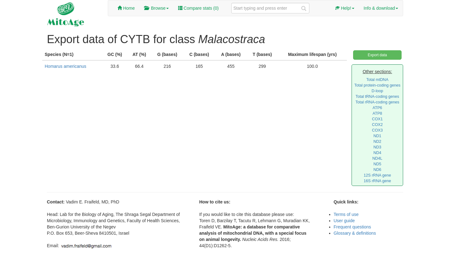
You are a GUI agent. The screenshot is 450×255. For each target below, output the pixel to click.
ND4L (377, 158)
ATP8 (377, 113)
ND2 (377, 141)
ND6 (377, 170)
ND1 (377, 136)
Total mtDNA (377, 80)
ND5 (377, 164)
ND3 (377, 147)
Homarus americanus (65, 66)
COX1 (377, 119)
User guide (344, 220)
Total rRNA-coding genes (377, 102)
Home (126, 8)
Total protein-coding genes (377, 85)
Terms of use (346, 214)
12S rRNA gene (377, 175)
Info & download (381, 8)
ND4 (377, 153)
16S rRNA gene (377, 181)
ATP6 (377, 108)
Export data (377, 55)
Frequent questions (352, 226)
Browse (156, 8)
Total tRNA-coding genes (377, 96)
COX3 (377, 130)
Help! (344, 8)
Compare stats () (198, 8)
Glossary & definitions (355, 233)
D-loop (377, 91)
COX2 (377, 124)
